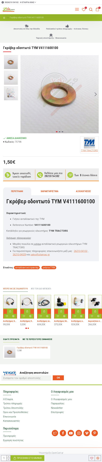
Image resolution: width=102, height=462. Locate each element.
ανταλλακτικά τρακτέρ (26, 267)
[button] (95, 94)
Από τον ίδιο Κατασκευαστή (43, 289)
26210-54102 (80, 251)
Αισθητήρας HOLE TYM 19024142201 (27, 321)
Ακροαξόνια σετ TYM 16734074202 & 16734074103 (95, 321)
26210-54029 (19, 254)
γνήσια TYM (49, 267)
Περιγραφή (17, 191)
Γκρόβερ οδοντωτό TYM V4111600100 (32, 348)
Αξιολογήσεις (83, 191)
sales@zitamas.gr (40, 254)
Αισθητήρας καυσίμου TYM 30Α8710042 (78, 321)
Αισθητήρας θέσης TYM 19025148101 (61, 321)
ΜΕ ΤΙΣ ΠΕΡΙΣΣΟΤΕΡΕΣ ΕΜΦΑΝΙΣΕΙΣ (37, 339)
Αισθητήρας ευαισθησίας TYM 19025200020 (44, 321)
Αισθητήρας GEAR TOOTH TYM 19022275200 (10, 321)
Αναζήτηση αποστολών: (34, 372)
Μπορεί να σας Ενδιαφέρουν (15, 289)
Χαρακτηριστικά (49, 191)
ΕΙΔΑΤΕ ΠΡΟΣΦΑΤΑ (11, 339)
